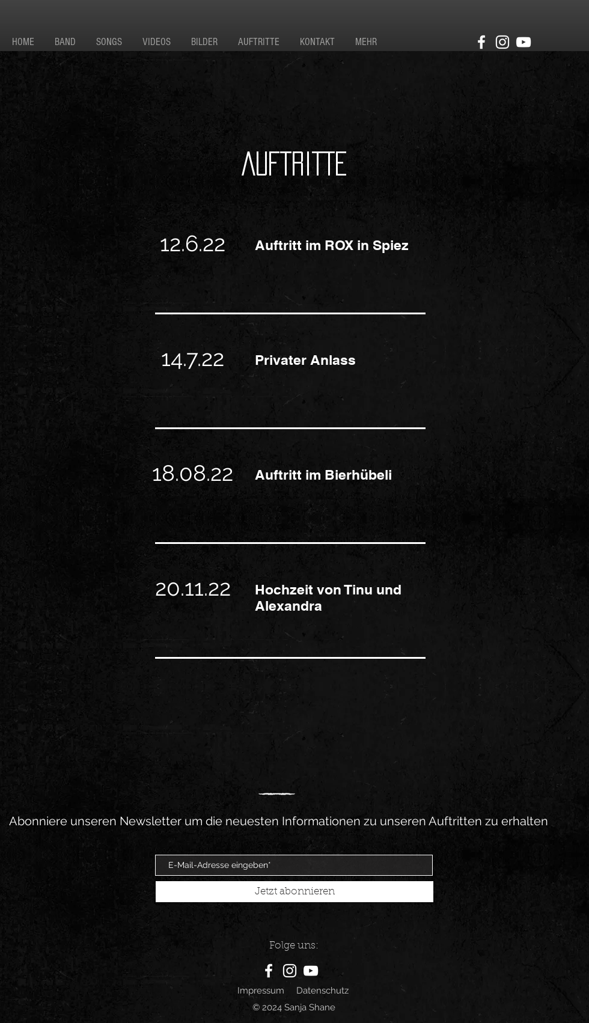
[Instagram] (502, 42)
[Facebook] (481, 42)
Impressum (260, 990)
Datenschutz (322, 990)
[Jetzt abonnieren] (294, 891)
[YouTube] (523, 42)
